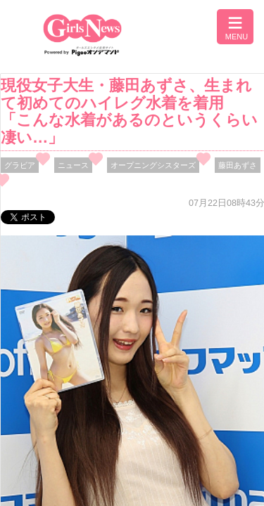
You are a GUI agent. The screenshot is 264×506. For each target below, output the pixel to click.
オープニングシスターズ (153, 165)
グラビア (19, 165)
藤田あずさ (237, 165)
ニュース (73, 165)
